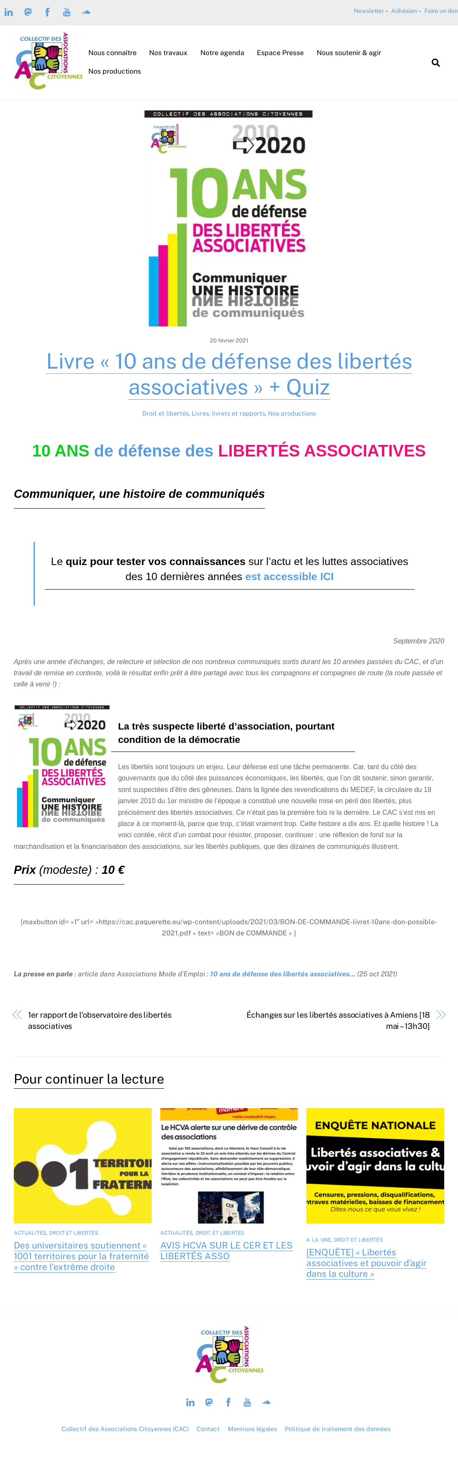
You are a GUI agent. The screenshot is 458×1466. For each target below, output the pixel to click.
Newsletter (369, 10)
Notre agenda (222, 53)
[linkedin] (8, 11)
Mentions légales (252, 1428)
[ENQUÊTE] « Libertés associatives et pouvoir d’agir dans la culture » (366, 1263)
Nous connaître (112, 53)
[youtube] (66, 11)
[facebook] (47, 11)
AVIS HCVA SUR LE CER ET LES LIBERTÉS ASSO (226, 1250)
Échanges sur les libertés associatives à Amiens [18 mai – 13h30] (338, 1020)
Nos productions (114, 71)
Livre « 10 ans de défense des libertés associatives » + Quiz (229, 373)
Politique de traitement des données (337, 1428)
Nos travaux (168, 53)
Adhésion (404, 10)
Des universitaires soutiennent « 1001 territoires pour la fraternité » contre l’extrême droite (81, 1256)
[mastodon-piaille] (28, 11)
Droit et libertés (165, 413)
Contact (208, 1428)
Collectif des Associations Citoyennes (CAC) (125, 1428)
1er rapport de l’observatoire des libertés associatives (99, 1020)
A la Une (318, 1240)
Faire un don (441, 10)
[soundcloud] (86, 11)
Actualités (30, 1233)
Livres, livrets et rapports (228, 413)
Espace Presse (280, 53)
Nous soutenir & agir (349, 53)
